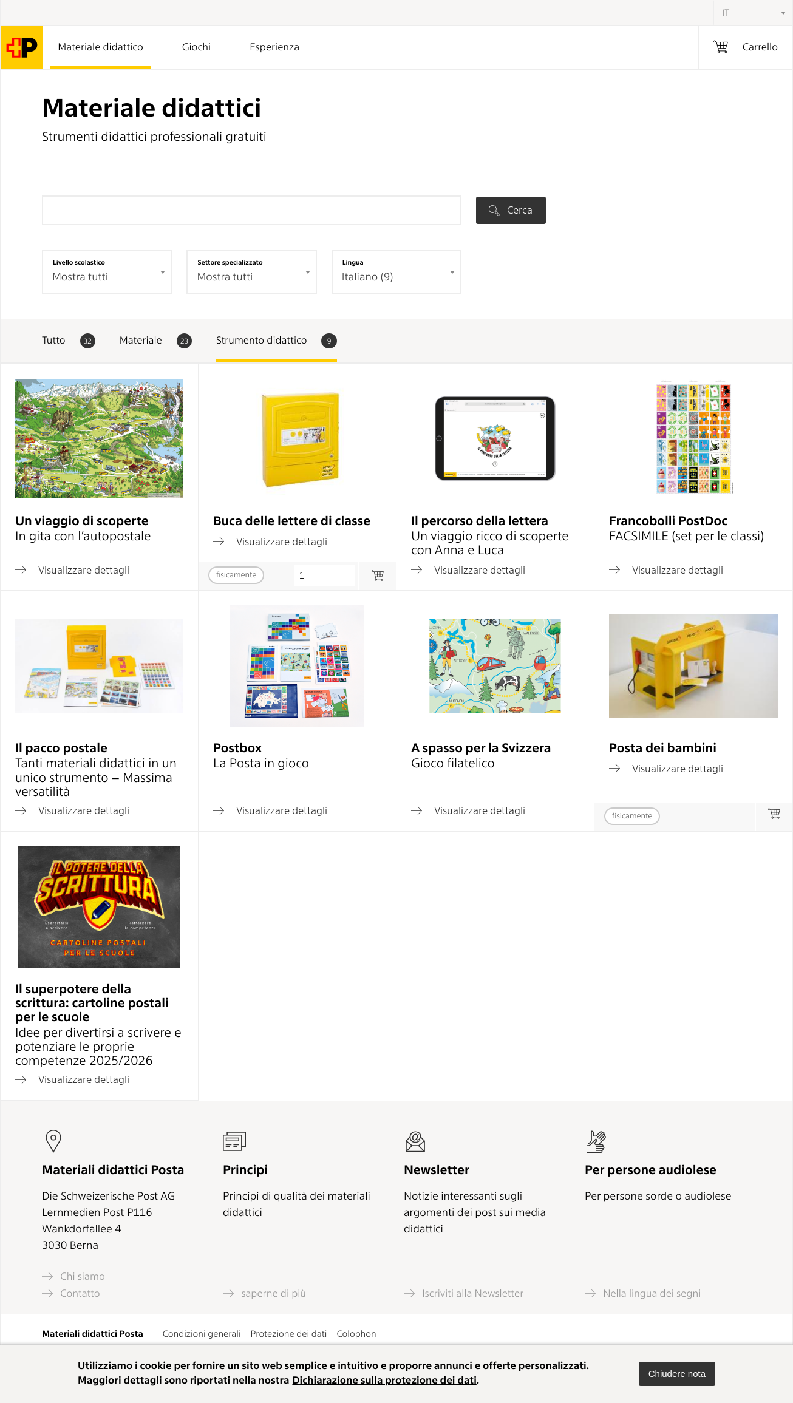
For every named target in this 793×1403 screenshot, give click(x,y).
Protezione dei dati (289, 1333)
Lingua (353, 262)
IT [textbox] (725, 12)
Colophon (356, 1333)
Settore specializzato (229, 262)
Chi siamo (73, 1276)
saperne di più (264, 1293)
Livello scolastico (79, 262)
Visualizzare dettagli (72, 570)
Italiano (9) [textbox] (367, 277)
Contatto (71, 1293)
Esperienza (274, 47)
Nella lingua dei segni (643, 1293)
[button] (677, 1374)
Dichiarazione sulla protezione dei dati (384, 1380)
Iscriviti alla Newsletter (463, 1293)
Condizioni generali (202, 1333)
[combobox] (752, 12)
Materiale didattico (100, 47)
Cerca (511, 210)
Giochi (196, 47)
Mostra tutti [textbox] (80, 277)
